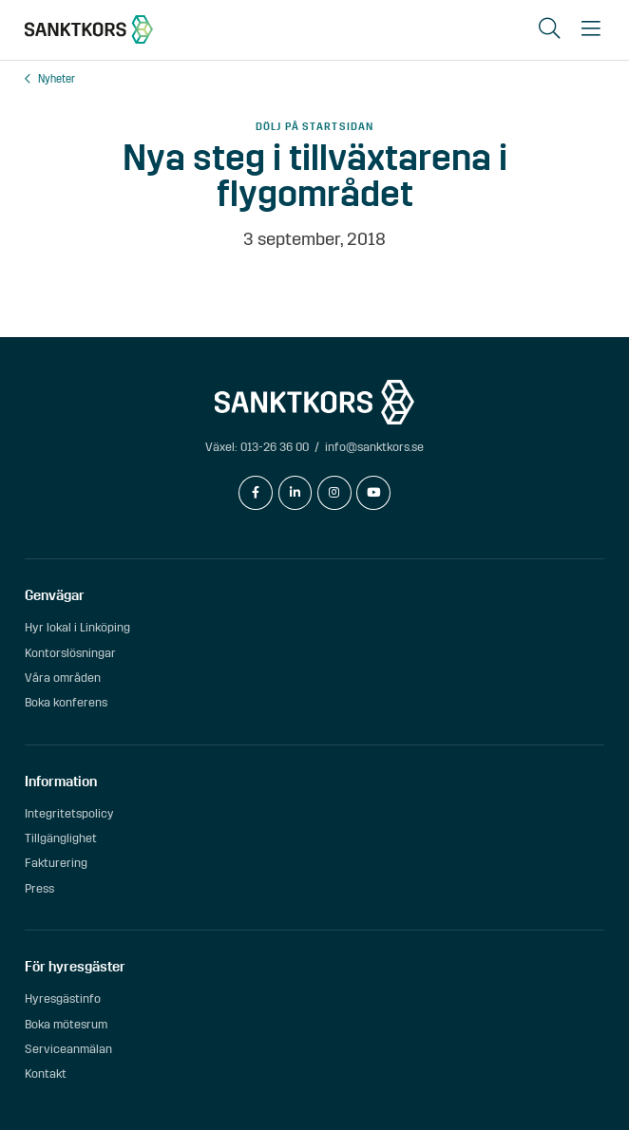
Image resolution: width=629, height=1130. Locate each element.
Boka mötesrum (66, 1024)
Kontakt (46, 1073)
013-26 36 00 (274, 447)
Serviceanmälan (68, 1049)
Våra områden (63, 677)
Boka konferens (66, 702)
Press (39, 888)
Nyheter (56, 79)
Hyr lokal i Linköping (77, 627)
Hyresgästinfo (63, 998)
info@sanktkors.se (374, 447)
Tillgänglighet (61, 838)
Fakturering (56, 863)
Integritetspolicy (69, 813)
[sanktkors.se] (89, 29)
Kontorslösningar (70, 653)
